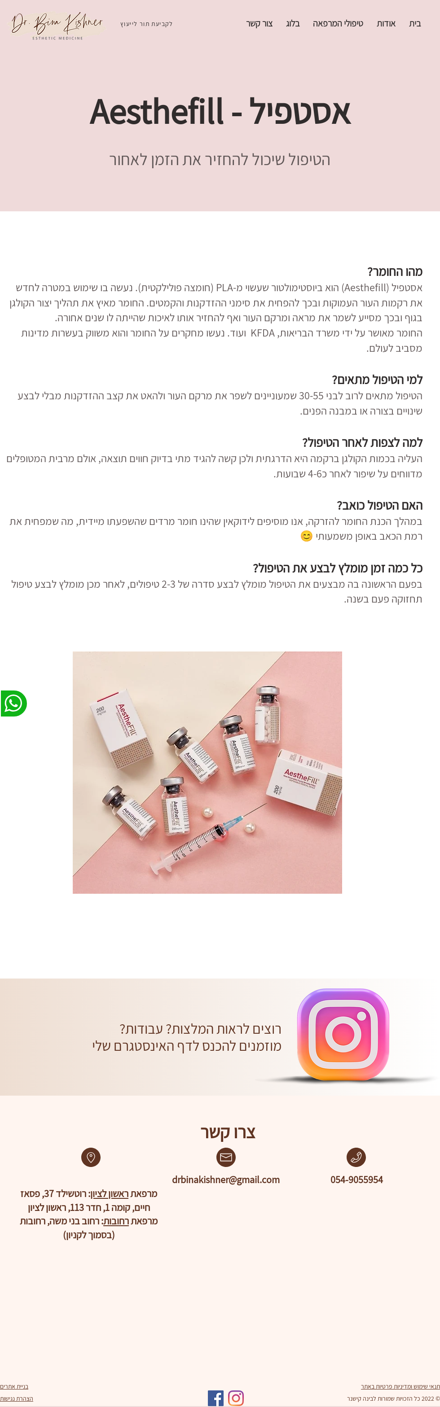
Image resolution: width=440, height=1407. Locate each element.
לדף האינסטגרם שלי (144, 1045)
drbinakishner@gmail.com (226, 1179)
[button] (338, 23)
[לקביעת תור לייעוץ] (147, 23)
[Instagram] (236, 1398)
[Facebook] (216, 1398)
